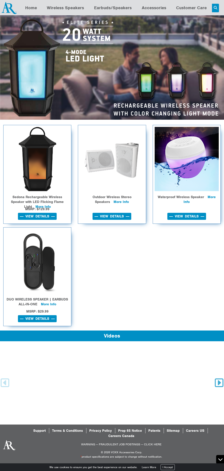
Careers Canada (121, 436)
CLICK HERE (152, 444)
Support (39, 430)
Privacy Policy (100, 430)
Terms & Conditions (67, 430)
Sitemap (173, 430)
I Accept (168, 467)
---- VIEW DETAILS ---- (37, 216)
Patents (154, 430)
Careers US (195, 430)
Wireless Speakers (65, 8)
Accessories (154, 8)
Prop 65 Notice (130, 430)
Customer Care (191, 8)
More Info (121, 202)
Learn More (149, 467)
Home (31, 8)
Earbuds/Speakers (113, 8)
